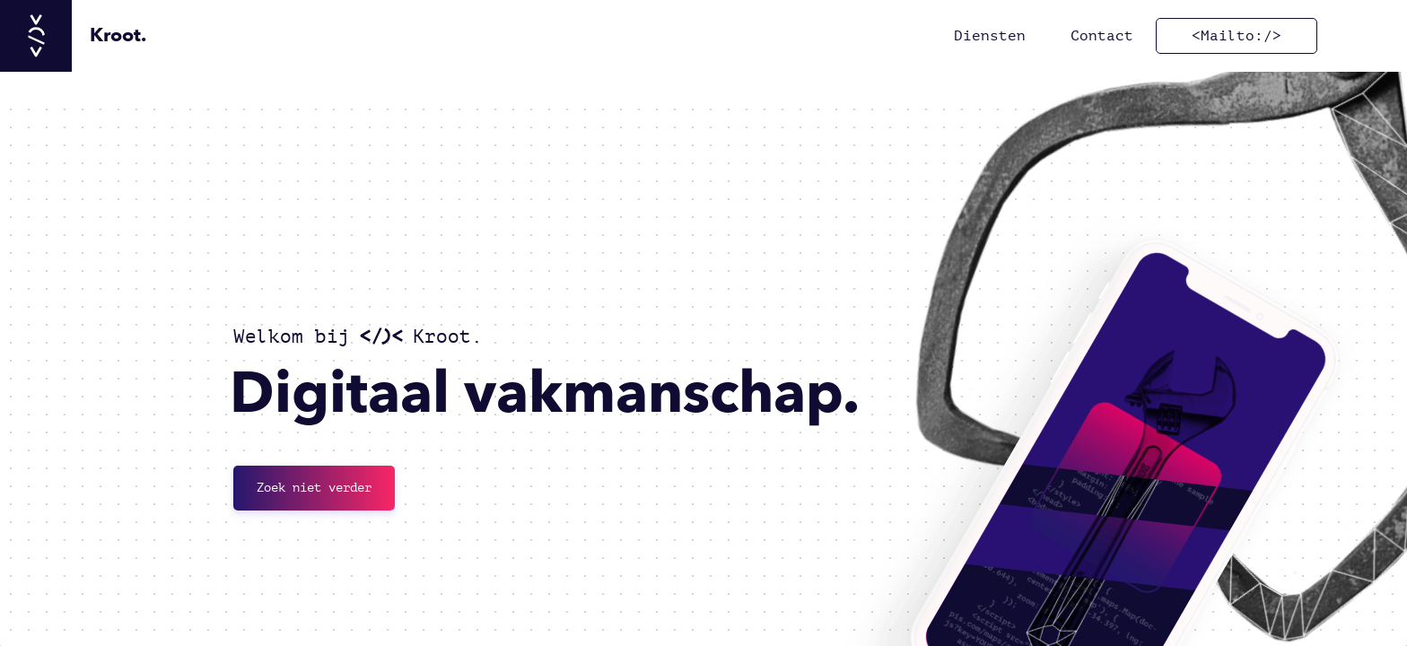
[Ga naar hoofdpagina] (73, 36)
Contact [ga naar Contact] (1102, 36)
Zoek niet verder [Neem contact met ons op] (314, 487)
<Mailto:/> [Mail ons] (1236, 36)
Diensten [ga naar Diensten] (990, 36)
